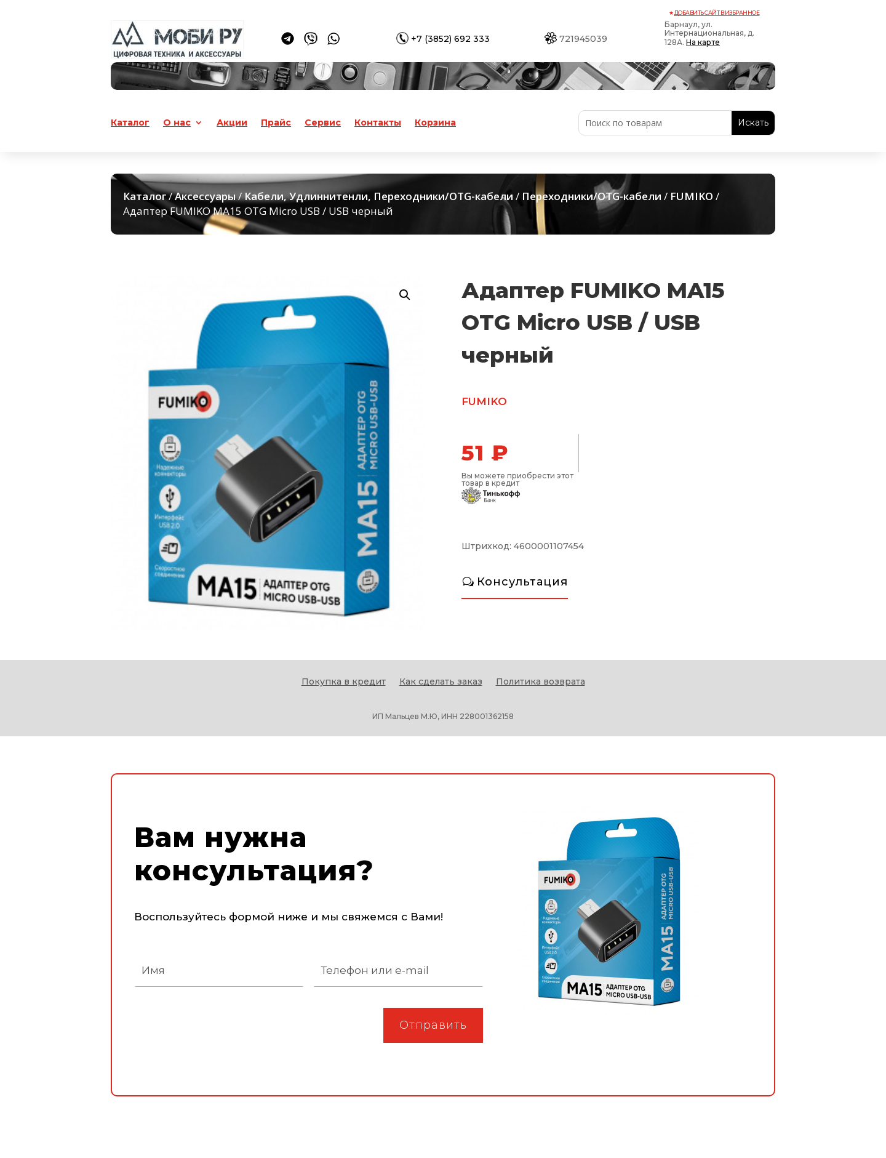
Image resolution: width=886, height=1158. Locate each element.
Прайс (276, 123)
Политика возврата (540, 682)
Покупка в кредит (343, 682)
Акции (232, 123)
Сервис (323, 123)
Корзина (435, 123)
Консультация (522, 582)
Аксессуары (205, 196)
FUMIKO (691, 196)
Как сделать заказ (440, 682)
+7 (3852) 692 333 (450, 38)
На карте (703, 42)
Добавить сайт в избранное (717, 12)
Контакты (377, 123)
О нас (177, 123)
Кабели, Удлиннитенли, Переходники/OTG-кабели (378, 196)
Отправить (433, 1025)
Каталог (130, 123)
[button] (405, 295)
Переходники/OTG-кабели (591, 196)
